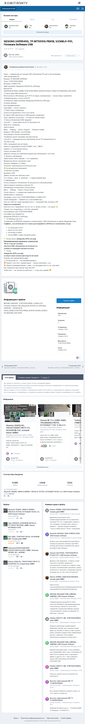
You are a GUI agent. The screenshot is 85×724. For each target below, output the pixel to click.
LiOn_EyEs (43, 427)
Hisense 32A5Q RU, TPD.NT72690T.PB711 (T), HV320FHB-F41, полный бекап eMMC (18, 429)
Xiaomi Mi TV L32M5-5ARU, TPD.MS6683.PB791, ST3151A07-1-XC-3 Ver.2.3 (53, 422)
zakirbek (72, 25)
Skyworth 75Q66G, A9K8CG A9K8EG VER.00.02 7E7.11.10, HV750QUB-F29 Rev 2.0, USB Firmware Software (42, 492)
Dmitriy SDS (16, 541)
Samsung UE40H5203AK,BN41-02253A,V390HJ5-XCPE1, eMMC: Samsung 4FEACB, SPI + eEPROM (23, 550)
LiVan (17, 54)
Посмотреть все (42, 467)
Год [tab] (53, 19)
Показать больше (42, 32)
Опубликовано (69, 514)
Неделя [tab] (12, 19)
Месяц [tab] (32, 19)
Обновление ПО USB (47, 429)
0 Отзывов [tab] (9, 377)
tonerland (57, 685)
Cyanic (56, 670)
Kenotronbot (53, 25)
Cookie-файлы (66, 718)
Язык (16, 718)
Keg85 (56, 598)
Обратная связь (53, 718)
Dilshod (56, 538)
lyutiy (56, 557)
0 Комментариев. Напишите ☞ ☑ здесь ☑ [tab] (33, 377)
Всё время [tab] (73, 19)
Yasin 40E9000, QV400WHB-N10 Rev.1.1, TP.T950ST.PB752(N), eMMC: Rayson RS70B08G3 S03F (22, 525)
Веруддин (9, 435)
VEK (30, 25)
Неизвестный (13, 25)
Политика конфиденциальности (33, 718)
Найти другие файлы (16, 57)
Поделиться (56, 55)
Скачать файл (68, 301)
